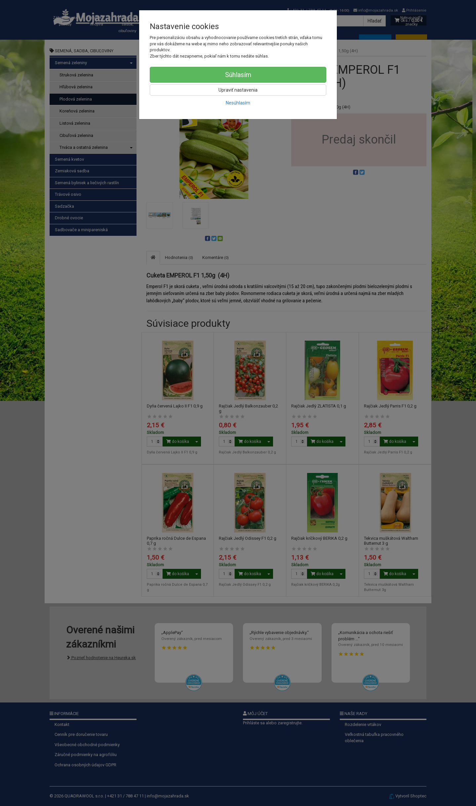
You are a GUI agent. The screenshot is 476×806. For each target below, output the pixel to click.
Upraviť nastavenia (238, 90)
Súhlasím (238, 75)
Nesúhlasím (238, 103)
